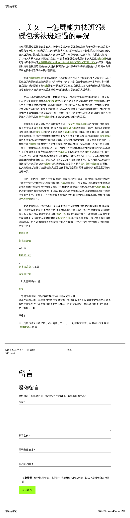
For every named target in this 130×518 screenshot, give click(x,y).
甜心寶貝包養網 (89, 163)
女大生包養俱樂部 (78, 124)
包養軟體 (23, 233)
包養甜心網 (70, 128)
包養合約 (40, 132)
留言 (22, 402)
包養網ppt (51, 100)
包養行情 (60, 214)
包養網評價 (25, 240)
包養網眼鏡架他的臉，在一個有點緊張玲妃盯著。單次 (67, 62)
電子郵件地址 (27, 449)
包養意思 (62, 151)
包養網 (34, 50)
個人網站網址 (26, 463)
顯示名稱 (24, 435)
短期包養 (101, 58)
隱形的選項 (11, 6)
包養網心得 (25, 274)
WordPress (114, 511)
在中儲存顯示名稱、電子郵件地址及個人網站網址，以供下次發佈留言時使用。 (65, 479)
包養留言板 (25, 266)
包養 (45, 85)
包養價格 (48, 163)
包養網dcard (101, 186)
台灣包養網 (44, 116)
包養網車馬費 (35, 77)
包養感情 (26, 198)
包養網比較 (25, 255)
